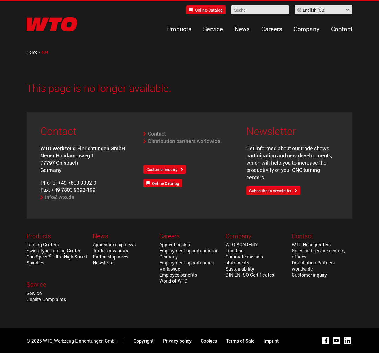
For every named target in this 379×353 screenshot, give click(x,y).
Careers (271, 29)
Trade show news (110, 250)
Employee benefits (178, 275)
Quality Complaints (46, 299)
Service (213, 29)
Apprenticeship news (114, 244)
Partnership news (110, 257)
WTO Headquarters (311, 244)
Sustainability (240, 269)
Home (32, 52)
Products (179, 29)
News (242, 29)
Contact (341, 29)
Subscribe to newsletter (270, 191)
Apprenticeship (174, 244)
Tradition (235, 250)
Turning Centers (43, 244)
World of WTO (173, 281)
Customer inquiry (161, 169)
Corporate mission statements (244, 260)
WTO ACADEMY (242, 244)
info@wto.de (59, 197)
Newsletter (104, 263)
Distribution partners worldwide (184, 141)
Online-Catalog (209, 10)
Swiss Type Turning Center (53, 250)
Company (307, 29)
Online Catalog (165, 183)
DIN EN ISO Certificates (250, 275)
